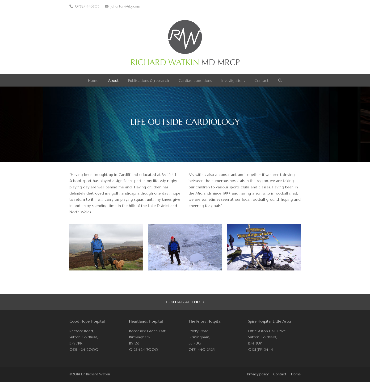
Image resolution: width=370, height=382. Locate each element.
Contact (279, 374)
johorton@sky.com (125, 6)
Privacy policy (258, 374)
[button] (280, 80)
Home (296, 374)
